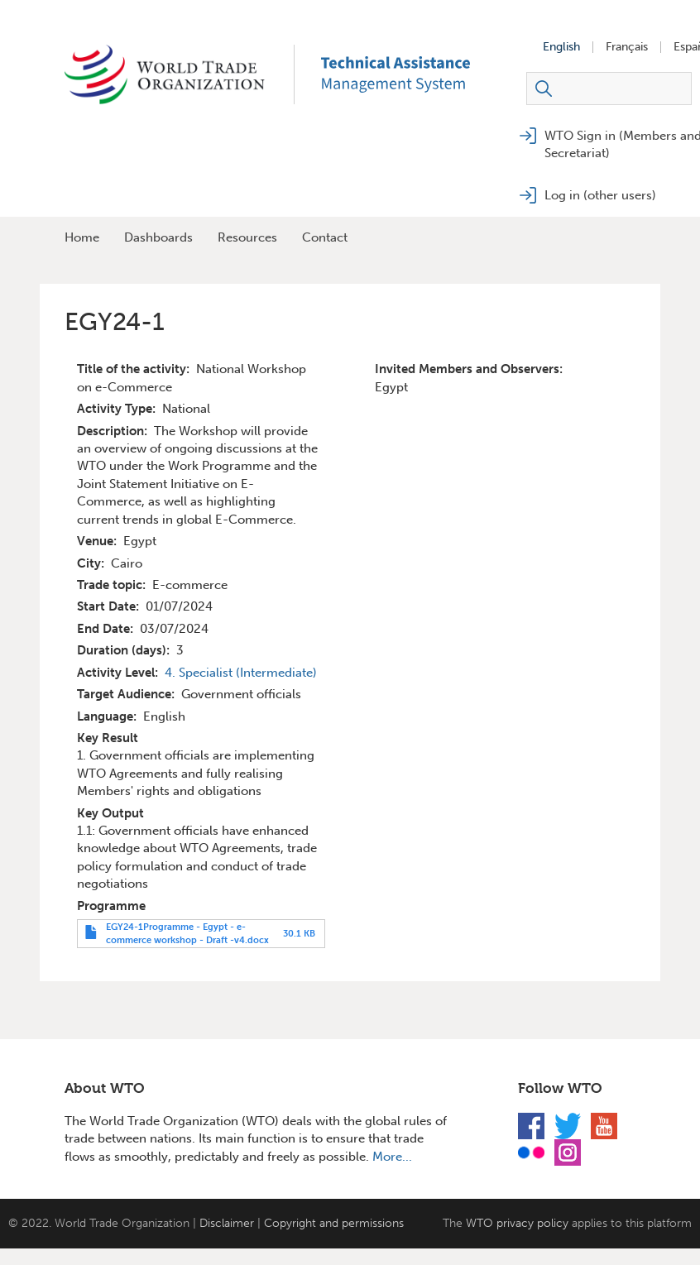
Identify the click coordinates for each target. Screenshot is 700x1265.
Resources (247, 237)
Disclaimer (226, 1223)
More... (392, 1156)
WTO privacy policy (517, 1223)
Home (82, 237)
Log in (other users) (600, 195)
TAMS (420, 74)
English (561, 47)
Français (627, 47)
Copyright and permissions (334, 1223)
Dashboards (158, 237)
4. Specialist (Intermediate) (241, 672)
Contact (325, 237)
